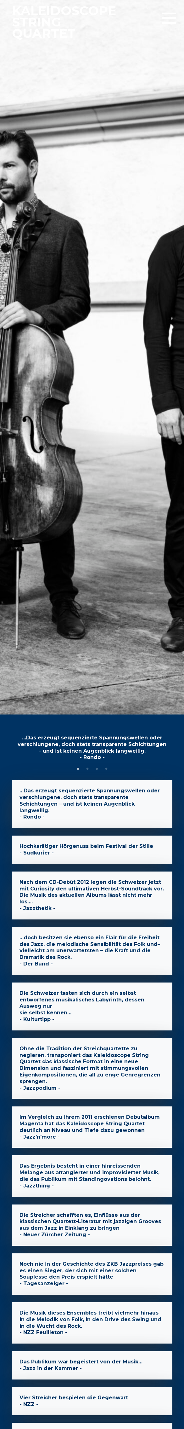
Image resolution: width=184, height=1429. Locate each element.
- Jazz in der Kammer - (92, 1365)
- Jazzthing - (92, 1176)
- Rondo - (92, 804)
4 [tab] (106, 769)
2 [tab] (87, 769)
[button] (169, 19)
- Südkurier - (92, 850)
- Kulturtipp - (92, 1006)
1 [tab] (78, 769)
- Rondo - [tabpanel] (92, 747)
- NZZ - (92, 1401)
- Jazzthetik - (92, 895)
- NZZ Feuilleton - (92, 1323)
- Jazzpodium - (92, 1068)
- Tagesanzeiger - (92, 1274)
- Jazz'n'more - (92, 1127)
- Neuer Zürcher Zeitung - (92, 1225)
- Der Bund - (92, 951)
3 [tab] (97, 769)
